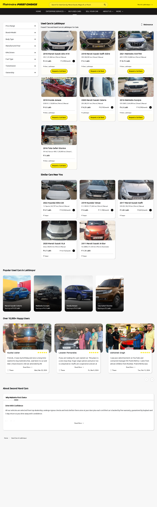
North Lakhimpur (145, 4)
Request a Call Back (59, 71)
